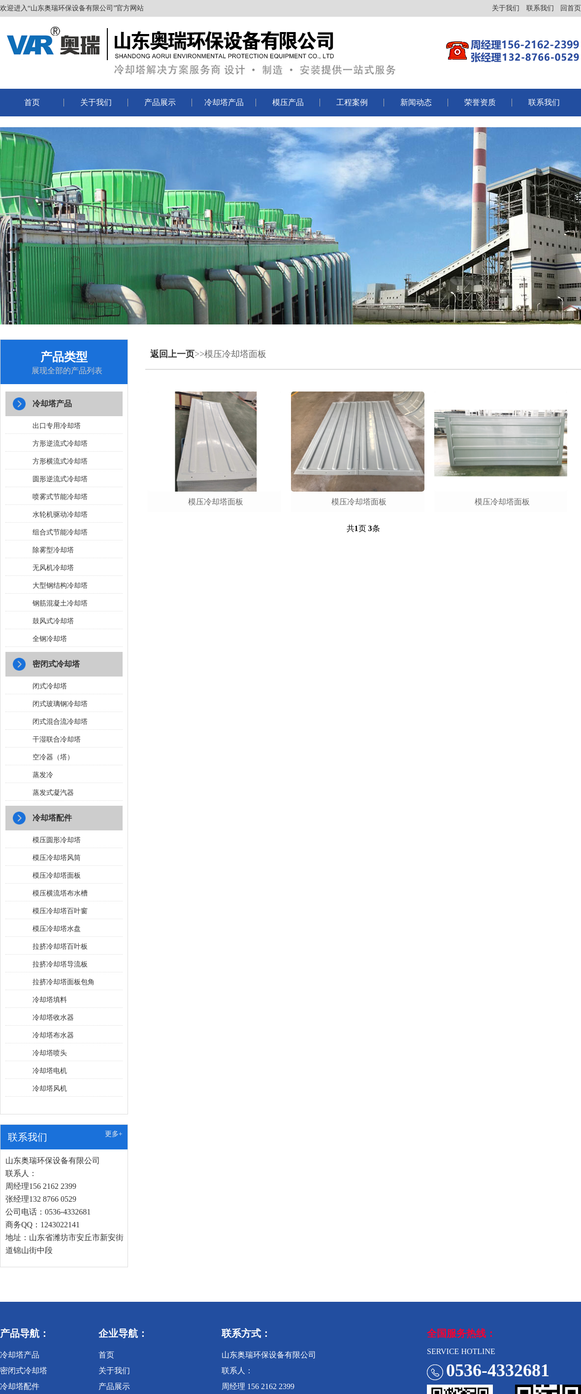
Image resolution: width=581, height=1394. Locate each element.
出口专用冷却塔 (56, 425)
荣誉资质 (480, 102)
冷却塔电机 (49, 1070)
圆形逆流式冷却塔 (60, 479)
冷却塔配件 (52, 818)
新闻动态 (416, 102)
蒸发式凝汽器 (53, 792)
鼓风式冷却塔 (53, 621)
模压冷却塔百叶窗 (60, 911)
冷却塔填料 (49, 999)
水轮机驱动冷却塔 (60, 514)
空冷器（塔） (53, 757)
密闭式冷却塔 (56, 664)
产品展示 (160, 102)
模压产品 (288, 102)
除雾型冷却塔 (53, 550)
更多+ (114, 1134)
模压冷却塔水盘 (56, 928)
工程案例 (352, 102)
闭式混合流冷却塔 (60, 721)
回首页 (570, 8)
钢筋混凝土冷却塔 (60, 603)
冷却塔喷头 (49, 1053)
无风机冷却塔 (53, 568)
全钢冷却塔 (49, 639)
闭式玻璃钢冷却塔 (60, 704)
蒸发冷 (42, 775)
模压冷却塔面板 (56, 875)
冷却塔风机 (49, 1088)
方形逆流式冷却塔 (60, 443)
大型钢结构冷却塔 (60, 585)
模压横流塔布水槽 (60, 893)
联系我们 (540, 8)
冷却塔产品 (224, 102)
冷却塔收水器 (53, 1017)
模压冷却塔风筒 (56, 857)
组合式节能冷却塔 (60, 532)
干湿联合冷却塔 (56, 739)
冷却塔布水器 (53, 1035)
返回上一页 (172, 354)
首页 (32, 102)
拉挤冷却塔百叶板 (60, 946)
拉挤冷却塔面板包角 (63, 982)
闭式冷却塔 (49, 686)
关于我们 (505, 8)
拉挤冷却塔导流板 (60, 964)
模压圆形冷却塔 (56, 840)
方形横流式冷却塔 (60, 461)
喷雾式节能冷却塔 (60, 496)
